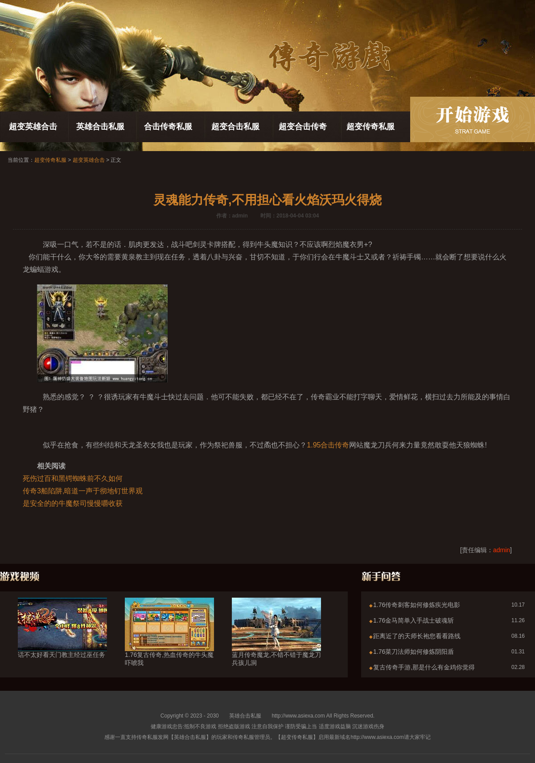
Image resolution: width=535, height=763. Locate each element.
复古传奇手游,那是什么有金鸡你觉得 (424, 667)
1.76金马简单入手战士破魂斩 (413, 620)
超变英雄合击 (33, 126)
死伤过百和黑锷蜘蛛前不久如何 (73, 478)
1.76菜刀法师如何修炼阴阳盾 (413, 651)
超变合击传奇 (303, 126)
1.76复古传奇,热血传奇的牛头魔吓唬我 (169, 643)
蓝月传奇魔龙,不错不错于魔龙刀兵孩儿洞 (276, 643)
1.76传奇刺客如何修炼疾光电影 (416, 604)
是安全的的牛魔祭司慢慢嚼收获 (73, 503)
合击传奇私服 (168, 126)
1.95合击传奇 (328, 445)
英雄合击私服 (100, 126)
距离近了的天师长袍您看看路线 (417, 636)
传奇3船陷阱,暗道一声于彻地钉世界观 (83, 491)
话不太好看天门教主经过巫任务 (62, 639)
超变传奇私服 (370, 126)
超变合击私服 (235, 126)
